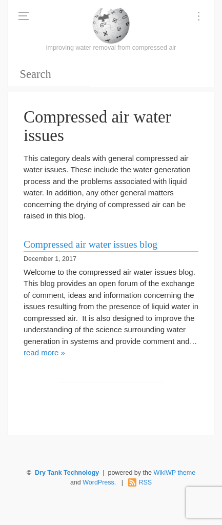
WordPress (98, 482)
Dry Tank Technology (67, 472)
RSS (145, 482)
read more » (44, 352)
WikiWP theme (174, 472)
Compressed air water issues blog (90, 244)
